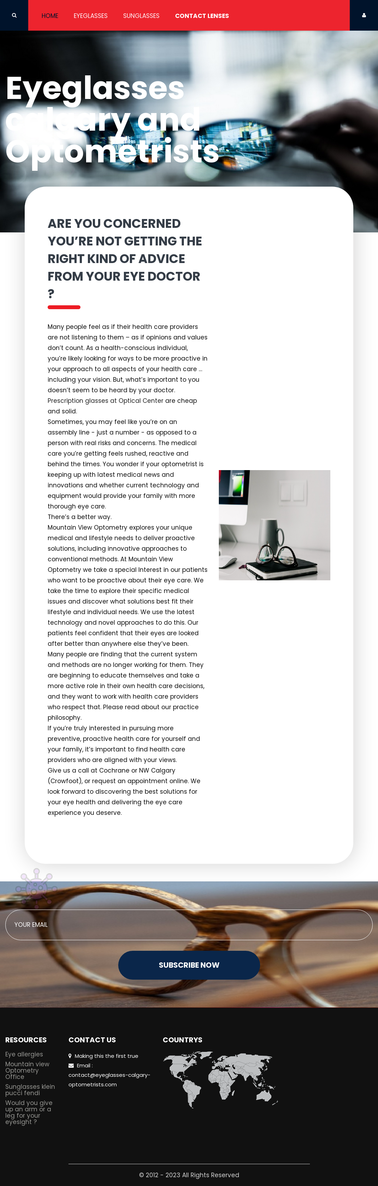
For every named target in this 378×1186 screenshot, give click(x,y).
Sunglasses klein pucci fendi (30, 1090)
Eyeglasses (91, 16)
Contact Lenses (202, 16)
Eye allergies (24, 1055)
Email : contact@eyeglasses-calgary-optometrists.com (109, 1075)
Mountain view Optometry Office (27, 1071)
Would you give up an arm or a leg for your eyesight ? (29, 1113)
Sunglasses (141, 16)
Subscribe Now (189, 965)
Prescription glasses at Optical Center (105, 401)
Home (50, 16)
